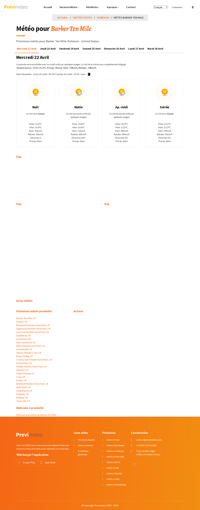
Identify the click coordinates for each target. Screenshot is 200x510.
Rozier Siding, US (24, 356)
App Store (50, 462)
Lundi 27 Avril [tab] (136, 48)
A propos (112, 7)
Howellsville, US (24, 349)
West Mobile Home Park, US (30, 345)
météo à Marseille (115, 456)
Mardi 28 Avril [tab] (155, 48)
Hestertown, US (24, 363)
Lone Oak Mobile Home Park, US (32, 332)
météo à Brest (113, 462)
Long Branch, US (24, 390)
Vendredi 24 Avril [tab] (69, 48)
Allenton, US (22, 370)
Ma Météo (92, 7)
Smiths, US (21, 380)
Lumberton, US (23, 339)
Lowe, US (20, 376)
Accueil (48, 7)
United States (82, 17)
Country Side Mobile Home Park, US (34, 359)
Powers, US (21, 321)
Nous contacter (85, 445)
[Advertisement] (42, 182)
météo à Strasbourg (116, 484)
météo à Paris (113, 439)
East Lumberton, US (26, 342)
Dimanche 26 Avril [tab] (114, 48)
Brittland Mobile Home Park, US (32, 383)
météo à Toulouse (115, 451)
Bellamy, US (22, 397)
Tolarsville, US (23, 401)
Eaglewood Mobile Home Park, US (33, 328)
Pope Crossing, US (25, 373)
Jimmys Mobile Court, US (28, 352)
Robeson (103, 17)
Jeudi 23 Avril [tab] (48, 48)
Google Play (29, 462)
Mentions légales (86, 439)
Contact (131, 7)
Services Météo (68, 7)
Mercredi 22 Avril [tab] (26, 48)
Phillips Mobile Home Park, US (31, 366)
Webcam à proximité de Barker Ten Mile (36, 414)
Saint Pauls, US (23, 387)
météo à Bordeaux (115, 445)
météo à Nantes (114, 473)
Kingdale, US (22, 394)
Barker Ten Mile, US (26, 318)
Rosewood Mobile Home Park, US (33, 325)
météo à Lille (113, 467)
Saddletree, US (23, 335)
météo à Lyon (113, 479)
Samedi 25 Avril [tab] (92, 48)
